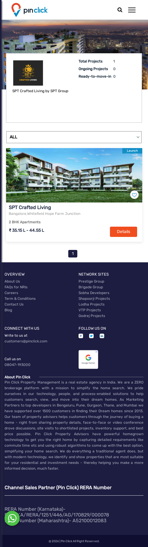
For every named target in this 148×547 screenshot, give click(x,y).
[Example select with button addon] (74, 137)
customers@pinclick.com (26, 341)
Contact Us (14, 304)
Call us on (13, 359)
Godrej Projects (92, 316)
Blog (8, 310)
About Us (12, 281)
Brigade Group (91, 287)
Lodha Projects (92, 304)
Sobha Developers (94, 293)
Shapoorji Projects (94, 298)
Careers (11, 293)
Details (123, 231)
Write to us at (16, 335)
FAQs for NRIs (16, 287)
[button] (132, 10)
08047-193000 (18, 365)
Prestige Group (91, 281)
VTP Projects (90, 310)
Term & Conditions (20, 298)
